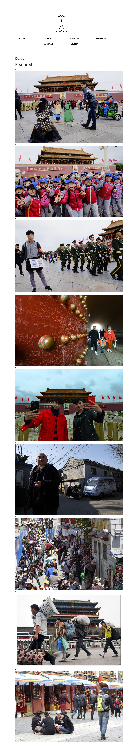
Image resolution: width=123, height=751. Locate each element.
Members (101, 38)
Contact (48, 44)
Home (22, 38)
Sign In (74, 44)
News (48, 38)
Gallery (74, 38)
